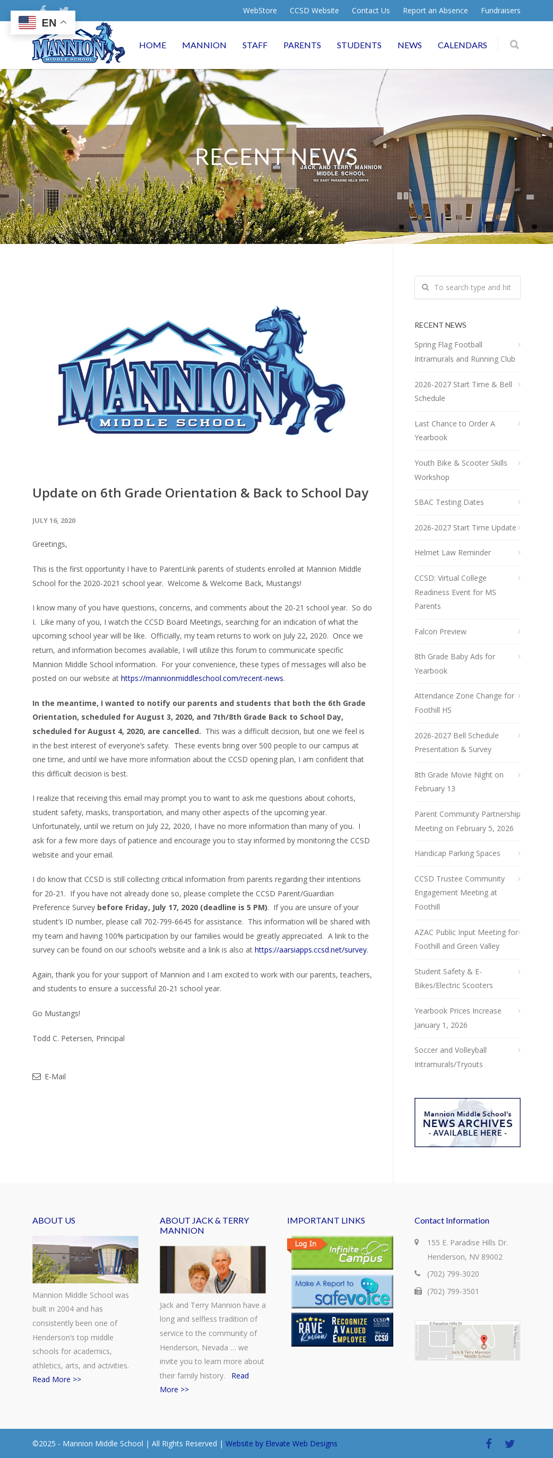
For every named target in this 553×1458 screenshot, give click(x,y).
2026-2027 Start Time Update (465, 527)
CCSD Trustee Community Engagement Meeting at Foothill (459, 893)
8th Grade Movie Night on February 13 (459, 782)
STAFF (255, 45)
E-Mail (49, 1076)
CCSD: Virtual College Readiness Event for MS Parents (455, 592)
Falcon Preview (440, 631)
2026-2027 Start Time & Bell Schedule (463, 391)
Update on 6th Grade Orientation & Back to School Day (200, 492)
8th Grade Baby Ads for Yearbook (454, 663)
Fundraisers (501, 10)
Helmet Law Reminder (452, 552)
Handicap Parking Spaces (457, 853)
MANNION (204, 45)
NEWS (410, 45)
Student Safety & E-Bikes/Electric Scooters (453, 978)
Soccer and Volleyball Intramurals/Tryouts (450, 1057)
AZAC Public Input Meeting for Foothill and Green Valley (466, 939)
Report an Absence (435, 10)
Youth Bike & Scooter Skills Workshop (460, 470)
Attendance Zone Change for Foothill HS (464, 703)
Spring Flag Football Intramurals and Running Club (464, 351)
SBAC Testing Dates (449, 502)
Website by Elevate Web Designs (282, 1443)
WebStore (260, 10)
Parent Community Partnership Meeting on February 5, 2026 (467, 821)
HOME (152, 45)
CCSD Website (314, 10)
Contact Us (371, 10)
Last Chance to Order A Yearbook (454, 430)
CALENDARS (462, 45)
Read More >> (56, 1379)
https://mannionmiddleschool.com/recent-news (202, 678)
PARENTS (302, 45)
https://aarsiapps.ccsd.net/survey (311, 950)
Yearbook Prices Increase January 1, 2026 (458, 1018)
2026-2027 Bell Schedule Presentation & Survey (456, 742)
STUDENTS (359, 45)
